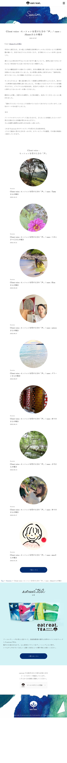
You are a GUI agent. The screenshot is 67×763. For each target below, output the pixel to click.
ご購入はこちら (33, 656)
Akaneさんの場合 (15, 44)
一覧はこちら (33, 570)
